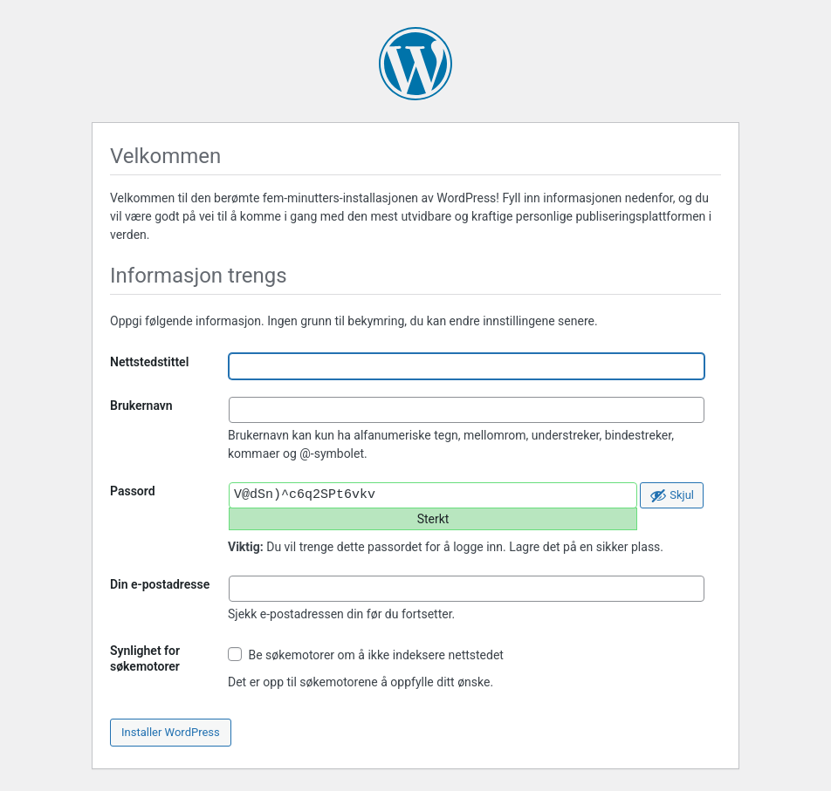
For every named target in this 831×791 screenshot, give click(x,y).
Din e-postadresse (159, 584)
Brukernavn (141, 406)
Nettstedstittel (149, 362)
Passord (132, 491)
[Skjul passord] (672, 495)
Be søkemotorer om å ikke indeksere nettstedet (366, 654)
